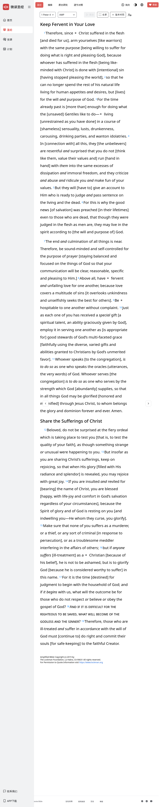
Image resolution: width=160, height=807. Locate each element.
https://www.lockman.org (109, 780)
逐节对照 (78, 5)
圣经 (39, 5)
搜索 (50, 5)
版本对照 (123, 14)
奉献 (153, 4)
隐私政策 (83, 801)
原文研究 (63, 5)
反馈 (107, 801)
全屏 (108, 14)
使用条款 (96, 801)
